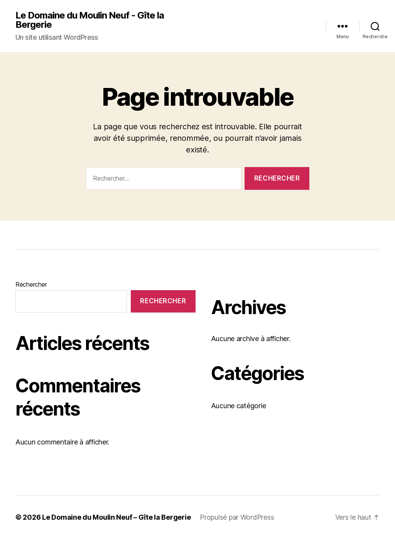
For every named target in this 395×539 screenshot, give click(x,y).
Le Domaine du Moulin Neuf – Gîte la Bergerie (116, 517)
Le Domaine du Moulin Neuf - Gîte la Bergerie (89, 20)
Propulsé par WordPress (237, 517)
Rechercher (31, 284)
